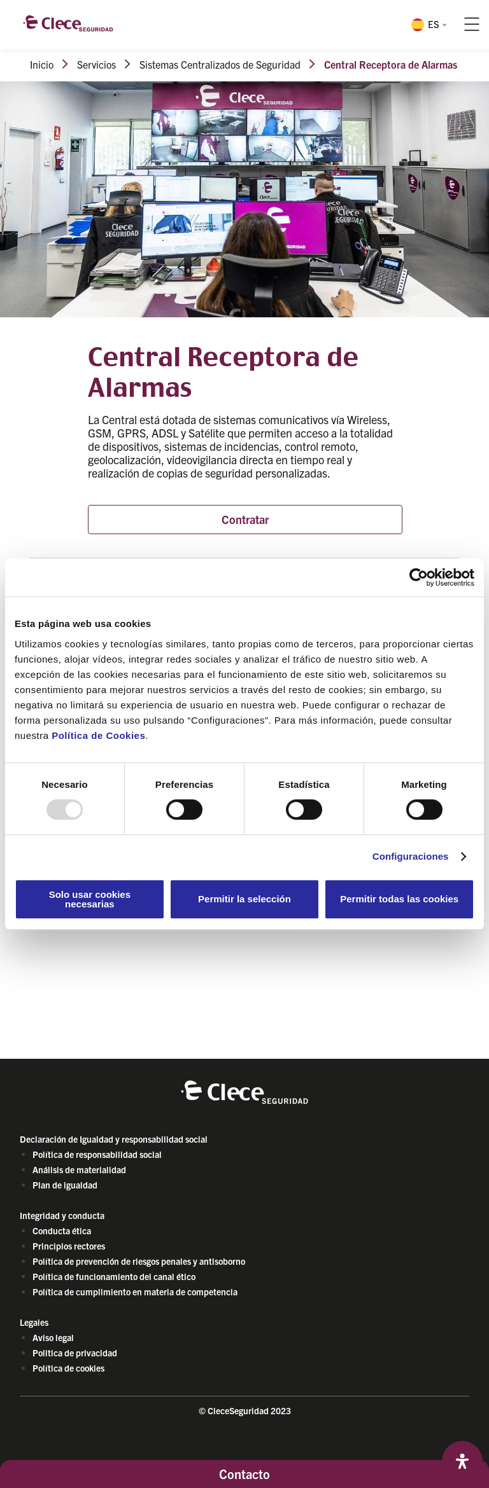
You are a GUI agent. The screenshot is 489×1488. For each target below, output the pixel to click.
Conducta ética (61, 1230)
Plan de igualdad (64, 1184)
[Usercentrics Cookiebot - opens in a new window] (418, 577)
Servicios (96, 64)
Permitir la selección (244, 898)
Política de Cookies (98, 735)
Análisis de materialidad (79, 1169)
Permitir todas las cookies (399, 898)
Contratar (245, 519)
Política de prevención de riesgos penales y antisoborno (138, 1261)
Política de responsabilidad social (97, 1154)
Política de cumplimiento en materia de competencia (134, 1291)
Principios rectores (68, 1245)
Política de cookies (68, 1368)
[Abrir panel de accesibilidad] (462, 1461)
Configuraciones (410, 856)
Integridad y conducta (62, 1215)
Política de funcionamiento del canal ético (113, 1276)
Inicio (41, 64)
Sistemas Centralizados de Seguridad (220, 64)
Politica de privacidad (74, 1352)
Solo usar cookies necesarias (90, 899)
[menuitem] (428, 24)
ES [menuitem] (433, 24)
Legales (34, 1322)
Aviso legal (53, 1337)
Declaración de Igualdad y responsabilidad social (114, 1139)
